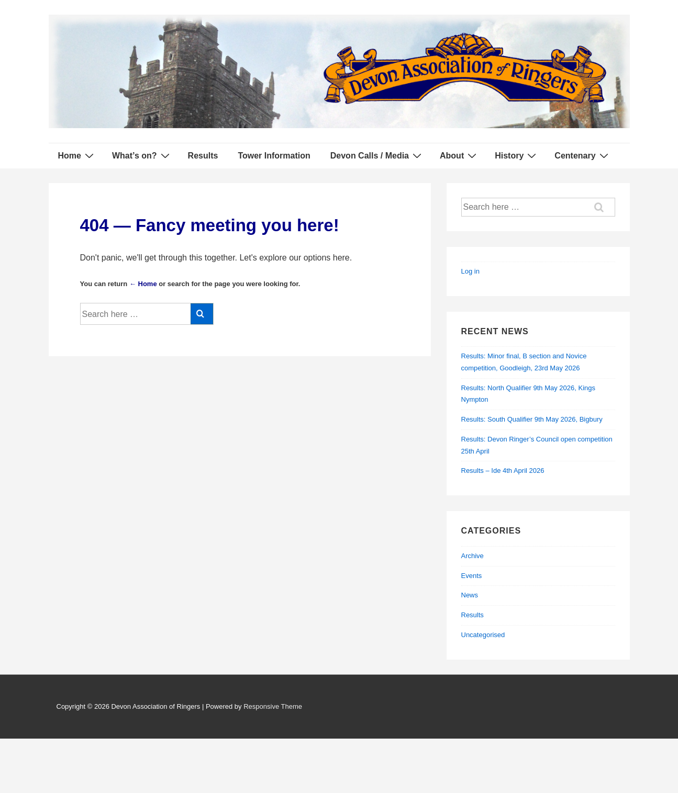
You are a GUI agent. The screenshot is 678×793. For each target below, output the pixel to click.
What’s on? (142, 155)
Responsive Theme (272, 706)
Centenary (582, 155)
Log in (470, 271)
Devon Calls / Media (377, 155)
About (459, 155)
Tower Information (274, 155)
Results (203, 155)
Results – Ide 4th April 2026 (502, 470)
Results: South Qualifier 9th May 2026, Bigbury (532, 419)
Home (77, 155)
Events (471, 576)
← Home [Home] (143, 284)
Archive (472, 556)
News (470, 595)
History (517, 155)
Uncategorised (483, 635)
